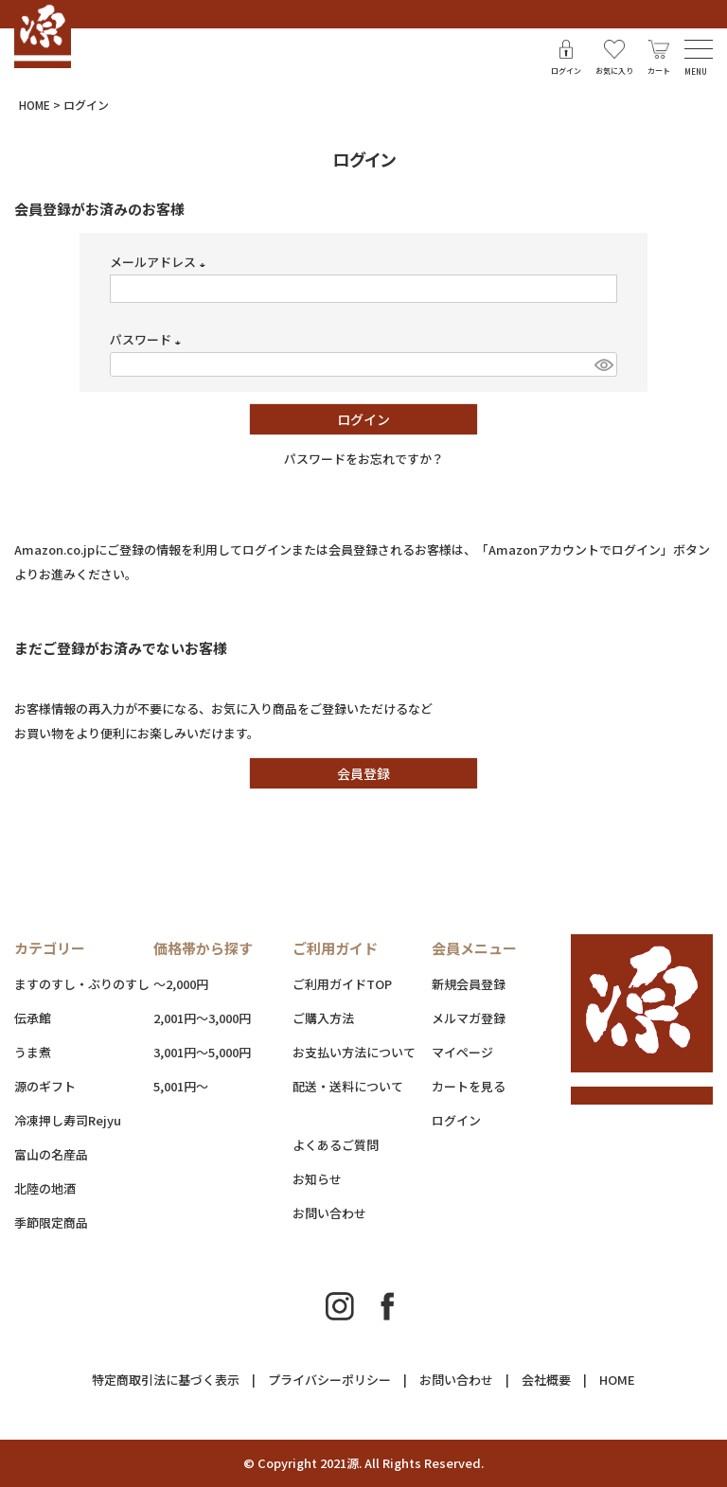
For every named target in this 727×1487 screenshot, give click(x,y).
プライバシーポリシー (329, 1380)
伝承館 (32, 1018)
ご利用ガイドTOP (342, 984)
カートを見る (468, 1086)
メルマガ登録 (468, 1018)
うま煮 (32, 1052)
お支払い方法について (354, 1052)
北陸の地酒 (45, 1188)
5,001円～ (180, 1086)
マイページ (462, 1052)
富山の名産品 (51, 1154)
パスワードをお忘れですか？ (364, 459)
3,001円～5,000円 (202, 1052)
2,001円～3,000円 (202, 1018)
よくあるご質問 (336, 1145)
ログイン (456, 1120)
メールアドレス (160, 262)
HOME (34, 105)
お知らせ (317, 1179)
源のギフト (45, 1086)
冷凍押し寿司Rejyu (67, 1120)
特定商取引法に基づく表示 (165, 1380)
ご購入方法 (323, 1018)
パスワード (148, 339)
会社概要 (546, 1380)
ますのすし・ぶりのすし (82, 984)
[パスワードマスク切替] (603, 364)
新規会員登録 (468, 984)
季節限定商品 (51, 1222)
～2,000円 (180, 984)
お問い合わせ (329, 1213)
